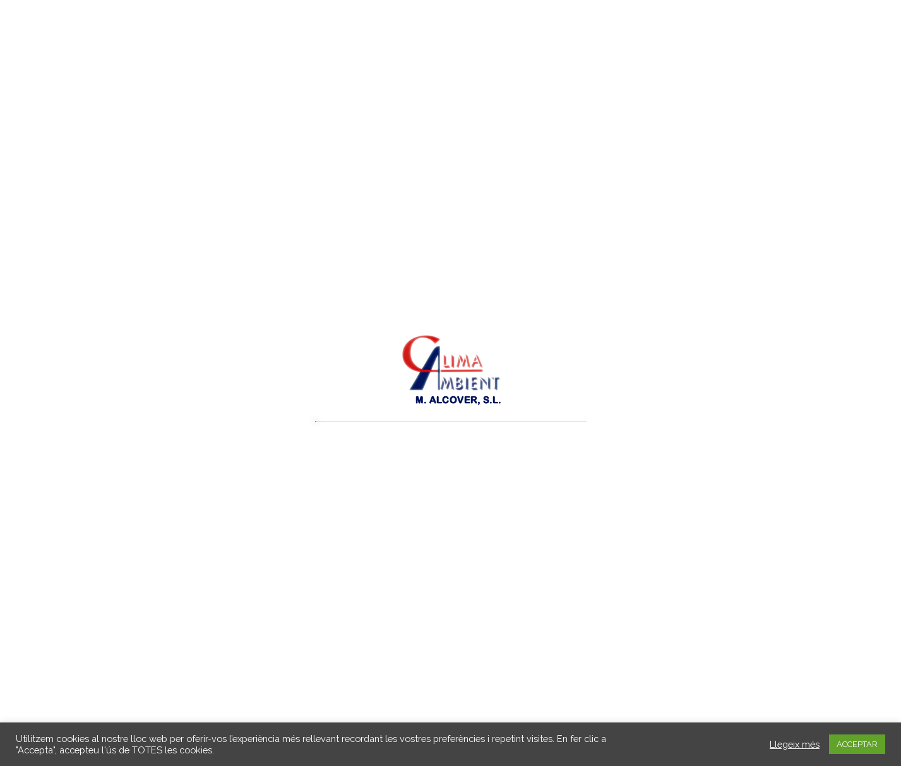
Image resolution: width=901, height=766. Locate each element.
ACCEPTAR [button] (857, 744)
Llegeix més (795, 744)
